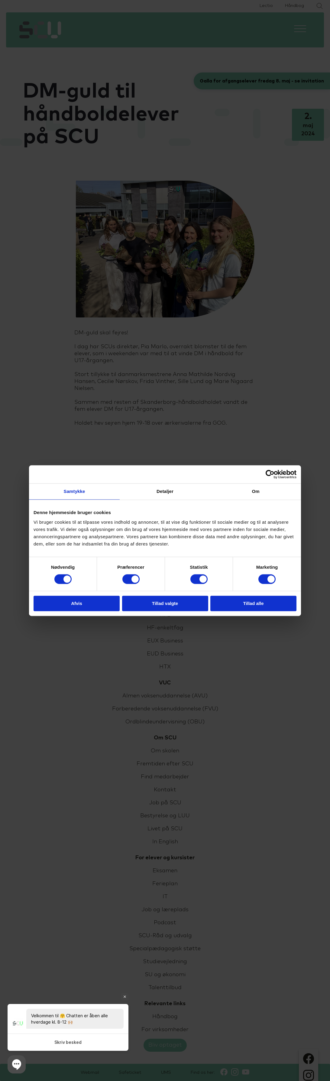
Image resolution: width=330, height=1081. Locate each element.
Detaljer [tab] (165, 491)
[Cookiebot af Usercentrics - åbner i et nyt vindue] (270, 474)
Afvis (76, 603)
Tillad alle (253, 603)
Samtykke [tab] (74, 491)
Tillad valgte (165, 603)
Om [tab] (255, 491)
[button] (17, 1064)
